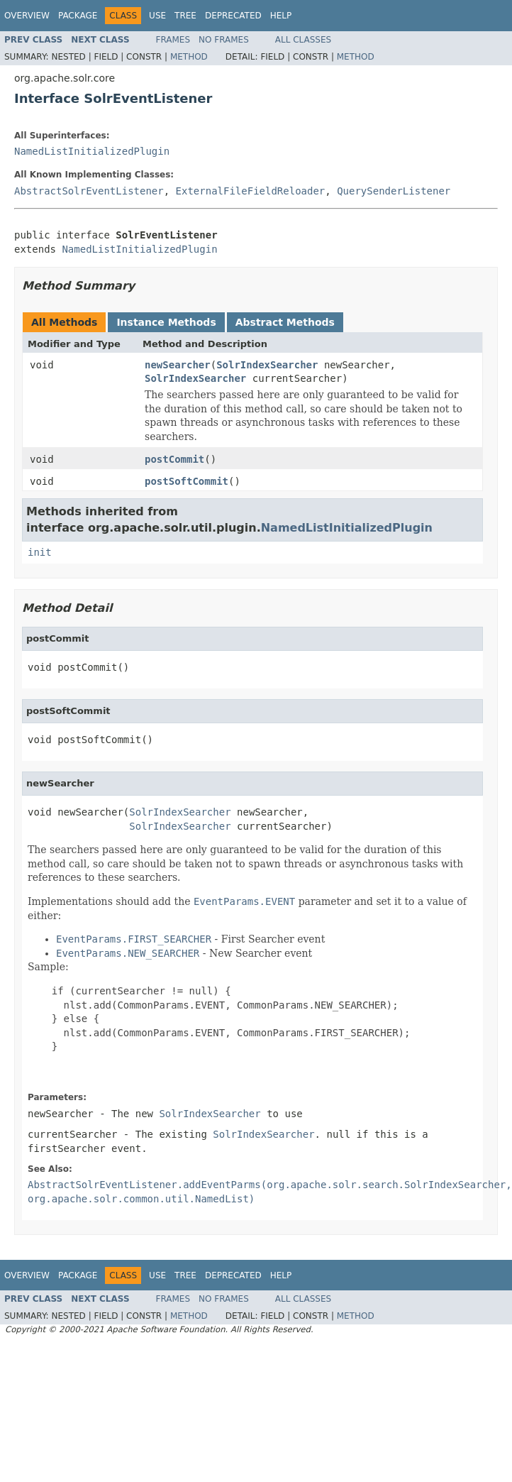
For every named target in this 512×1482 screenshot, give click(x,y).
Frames (173, 40)
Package (77, 16)
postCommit (174, 459)
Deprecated (233, 16)
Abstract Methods (285, 322)
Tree (185, 16)
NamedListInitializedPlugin (91, 151)
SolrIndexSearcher (267, 364)
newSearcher (178, 364)
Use (157, 16)
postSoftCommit (186, 481)
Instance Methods (166, 322)
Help (281, 16)
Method (189, 57)
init (40, 552)
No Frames (224, 40)
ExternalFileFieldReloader (250, 191)
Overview (27, 16)
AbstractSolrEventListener (89, 191)
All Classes (303, 40)
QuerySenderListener (393, 191)
